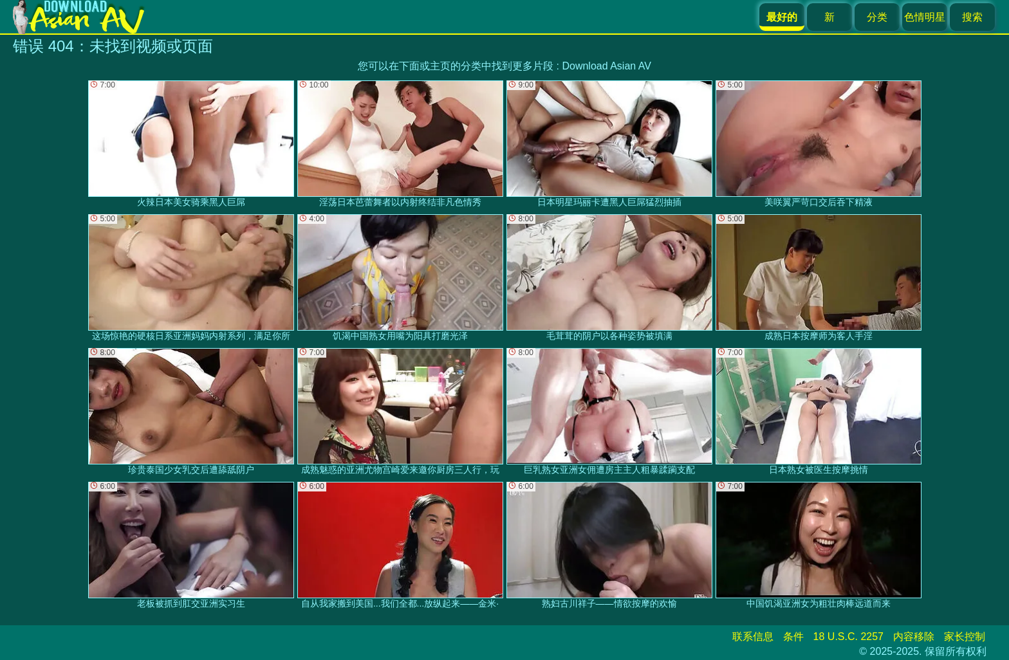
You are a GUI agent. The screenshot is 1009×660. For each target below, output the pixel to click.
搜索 (972, 17)
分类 (877, 17)
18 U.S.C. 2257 (848, 636)
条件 (793, 636)
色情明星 (924, 17)
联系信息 (752, 636)
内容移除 (913, 636)
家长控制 (964, 636)
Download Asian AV (606, 65)
